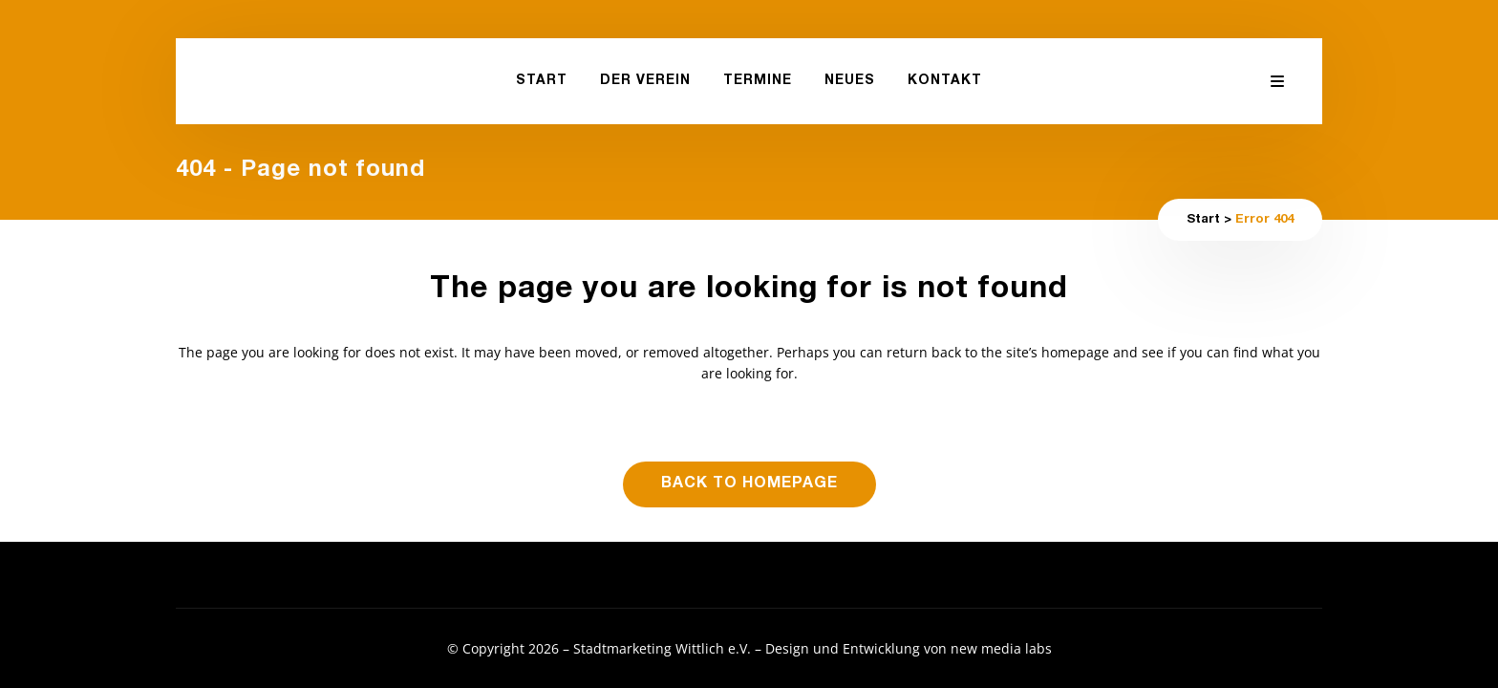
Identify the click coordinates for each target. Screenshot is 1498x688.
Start (1203, 220)
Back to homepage (749, 484)
